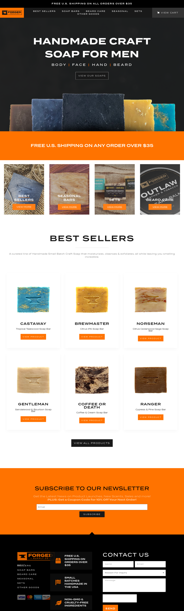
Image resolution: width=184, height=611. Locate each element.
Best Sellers (44, 11)
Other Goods (88, 14)
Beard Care (96, 11)
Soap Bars (71, 11)
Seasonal (120, 11)
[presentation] (120, 598)
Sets (138, 11)
